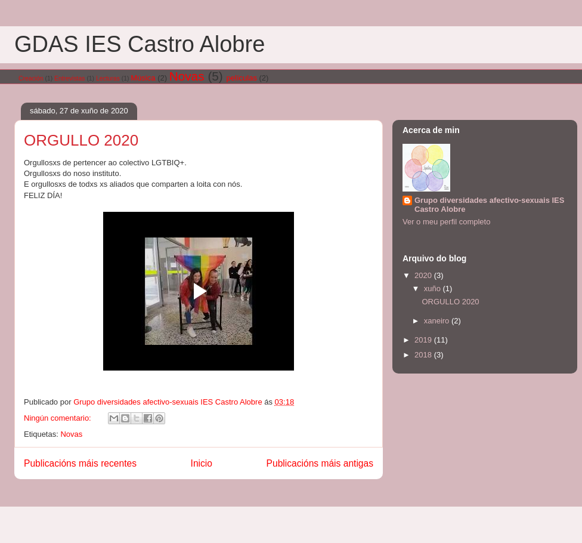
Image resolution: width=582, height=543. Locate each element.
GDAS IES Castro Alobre (139, 44)
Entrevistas (69, 78)
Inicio (201, 463)
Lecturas (108, 78)
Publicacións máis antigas (320, 463)
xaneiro (437, 320)
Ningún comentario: (58, 418)
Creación (31, 78)
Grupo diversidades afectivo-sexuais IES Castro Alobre (489, 205)
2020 (424, 275)
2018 (424, 354)
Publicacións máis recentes (80, 463)
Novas (187, 76)
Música (143, 77)
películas (242, 77)
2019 (424, 339)
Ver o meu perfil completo (446, 221)
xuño (433, 288)
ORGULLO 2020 (81, 140)
